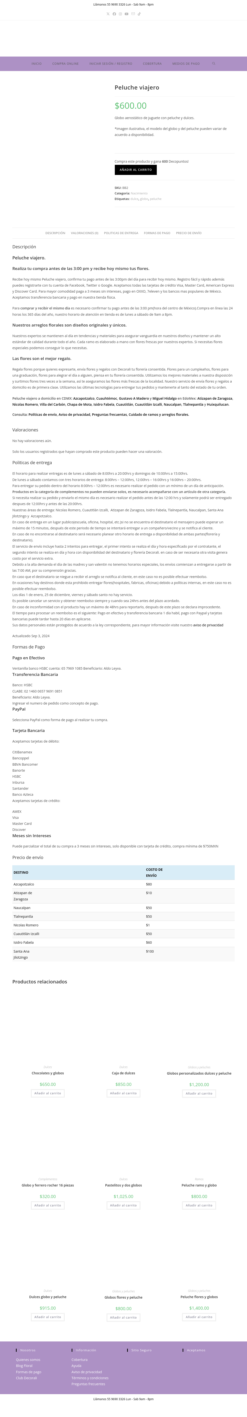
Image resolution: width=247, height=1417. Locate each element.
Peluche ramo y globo (199, 1187)
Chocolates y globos (48, 1075)
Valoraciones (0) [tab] (84, 235)
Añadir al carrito (136, 172)
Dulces (48, 1069)
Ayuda (77, 1367)
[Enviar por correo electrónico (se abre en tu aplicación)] (133, 14)
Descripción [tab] (55, 235)
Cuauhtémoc (106, 400)
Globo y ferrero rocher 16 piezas (48, 1187)
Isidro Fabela (104, 406)
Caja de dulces (123, 1075)
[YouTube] (126, 14)
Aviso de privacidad (74, 416)
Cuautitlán (124, 406)
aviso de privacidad (208, 627)
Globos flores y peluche (123, 1299)
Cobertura (80, 1361)
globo (144, 201)
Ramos (199, 1181)
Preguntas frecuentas (109, 416)
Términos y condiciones (90, 1380)
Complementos (47, 1181)
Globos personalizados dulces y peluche (199, 1075)
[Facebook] (114, 14)
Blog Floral (24, 1367)
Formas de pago (28, 1373)
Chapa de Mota (79, 406)
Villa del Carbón (52, 406)
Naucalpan (172, 406)
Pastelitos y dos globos (123, 1187)
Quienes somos (28, 1361)
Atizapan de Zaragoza (214, 400)
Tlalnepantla (193, 406)
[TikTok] (139, 14)
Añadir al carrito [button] (47, 1095)
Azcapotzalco (84, 400)
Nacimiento (139, 195)
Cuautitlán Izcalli (148, 406)
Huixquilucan (217, 406)
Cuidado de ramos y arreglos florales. (159, 416)
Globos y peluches (199, 1069)
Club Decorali (26, 1380)
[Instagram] (120, 14)
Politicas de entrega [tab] (121, 235)
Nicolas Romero (25, 406)
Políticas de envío (42, 416)
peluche (155, 201)
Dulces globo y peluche (47, 1298)
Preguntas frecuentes (88, 1386)
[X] (108, 14)
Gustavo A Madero (134, 400)
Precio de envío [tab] (189, 235)
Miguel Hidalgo (164, 400)
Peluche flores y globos (199, 1298)
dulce (134, 201)
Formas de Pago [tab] (157, 235)
